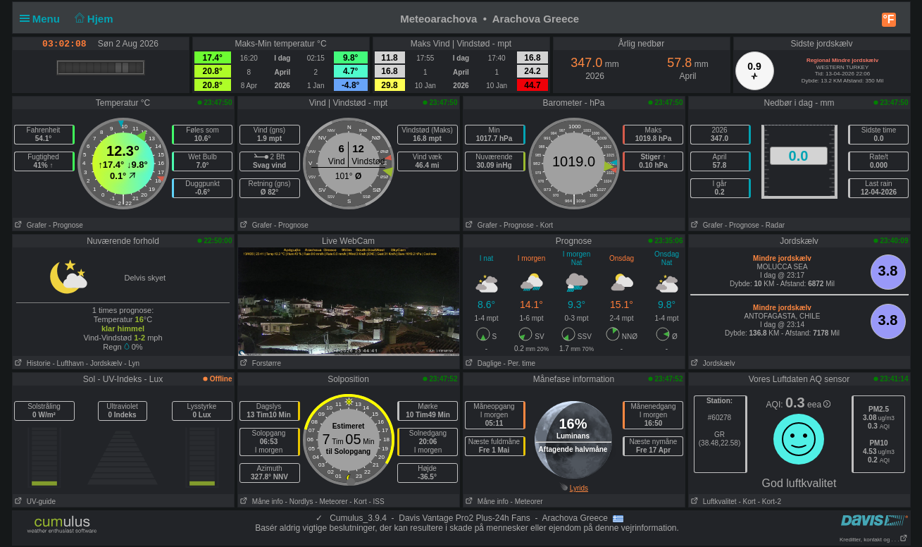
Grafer (30, 225)
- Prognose (66, 225)
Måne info (260, 501)
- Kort (544, 225)
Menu (43, 19)
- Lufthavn (68, 363)
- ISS (376, 501)
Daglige (482, 363)
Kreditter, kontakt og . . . (874, 539)
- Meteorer (331, 501)
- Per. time (520, 363)
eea (818, 405)
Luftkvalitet (713, 501)
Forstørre (259, 363)
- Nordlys (299, 501)
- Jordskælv (104, 363)
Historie (32, 363)
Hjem (92, 19)
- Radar (773, 225)
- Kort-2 (768, 501)
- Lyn (131, 363)
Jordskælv (712, 363)
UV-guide (34, 501)
